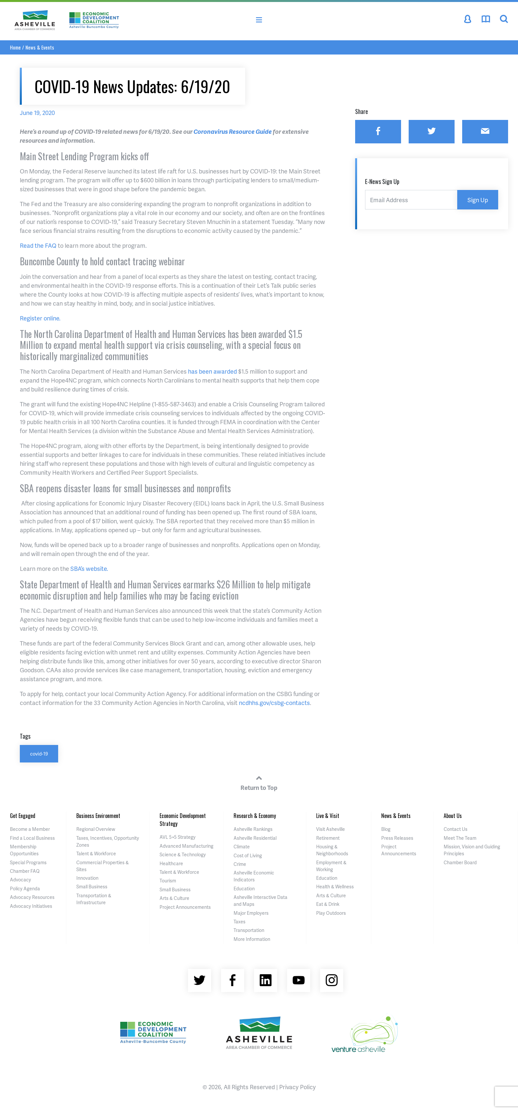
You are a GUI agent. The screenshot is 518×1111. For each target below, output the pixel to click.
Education (244, 888)
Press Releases (397, 838)
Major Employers (251, 913)
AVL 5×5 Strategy (178, 837)
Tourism (168, 880)
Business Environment (98, 816)
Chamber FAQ (25, 871)
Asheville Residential (255, 838)
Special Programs (28, 862)
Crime (240, 864)
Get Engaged (22, 816)
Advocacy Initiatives (31, 906)
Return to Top (259, 782)
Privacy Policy (297, 1087)
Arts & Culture (174, 898)
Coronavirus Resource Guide (233, 131)
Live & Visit (327, 816)
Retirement (328, 838)
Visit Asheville (330, 829)
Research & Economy (255, 816)
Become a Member (30, 829)
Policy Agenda (25, 888)
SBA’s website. (89, 568)
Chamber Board (460, 862)
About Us (453, 816)
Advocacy (20, 879)
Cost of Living (248, 855)
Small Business (91, 886)
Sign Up (477, 200)
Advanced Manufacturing (186, 846)
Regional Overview (95, 829)
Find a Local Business (32, 838)
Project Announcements (185, 907)
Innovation (87, 878)
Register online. (40, 318)
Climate (242, 846)
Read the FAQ (38, 245)
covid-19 (39, 753)
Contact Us (455, 829)
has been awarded (212, 371)
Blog (385, 829)
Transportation (249, 930)
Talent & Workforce (96, 853)
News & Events (39, 47)
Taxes (239, 921)
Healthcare (171, 863)
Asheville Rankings (253, 829)
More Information (252, 939)
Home (15, 47)
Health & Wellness (335, 886)
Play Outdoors (331, 913)
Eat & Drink (327, 904)
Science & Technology (183, 854)
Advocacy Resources (32, 897)
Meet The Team (460, 838)
